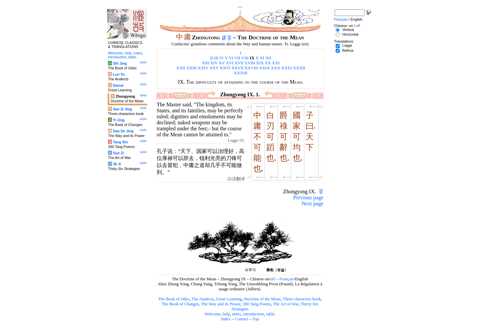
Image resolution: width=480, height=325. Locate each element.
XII (268, 58)
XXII (180, 68)
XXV (214, 68)
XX (268, 63)
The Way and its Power (220, 304)
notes (236, 314)
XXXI (286, 68)
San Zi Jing (122, 109)
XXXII (299, 68)
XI (262, 58)
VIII (245, 58)
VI (231, 58)
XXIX (264, 68)
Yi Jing (119, 120)
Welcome (212, 314)
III (216, 58)
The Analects (202, 299)
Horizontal (350, 34)
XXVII (237, 68)
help (226, 314)
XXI (276, 63)
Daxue (118, 85)
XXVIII (251, 68)
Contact (241, 319)
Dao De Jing (123, 131)
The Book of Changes (180, 304)
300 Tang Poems (257, 304)
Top (255, 319)
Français (286, 279)
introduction (253, 314)
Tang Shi (120, 142)
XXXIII (241, 73)
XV (222, 63)
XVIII (250, 63)
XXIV (203, 68)
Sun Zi (118, 153)
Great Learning (229, 299)
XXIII (191, 68)
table (270, 314)
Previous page (308, 197)
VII (237, 58)
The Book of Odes (173, 299)
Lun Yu (119, 74)
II (211, 58)
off (272, 279)
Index (226, 319)
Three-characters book (302, 299)
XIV (214, 63)
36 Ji (117, 164)
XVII (239, 63)
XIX (260, 63)
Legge (347, 45)
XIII (205, 63)
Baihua (347, 50)
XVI (230, 63)
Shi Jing (120, 63)
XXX (275, 68)
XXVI (225, 68)
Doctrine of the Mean (262, 299)
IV (221, 58)
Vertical (348, 30)
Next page (312, 203)
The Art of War (286, 304)
